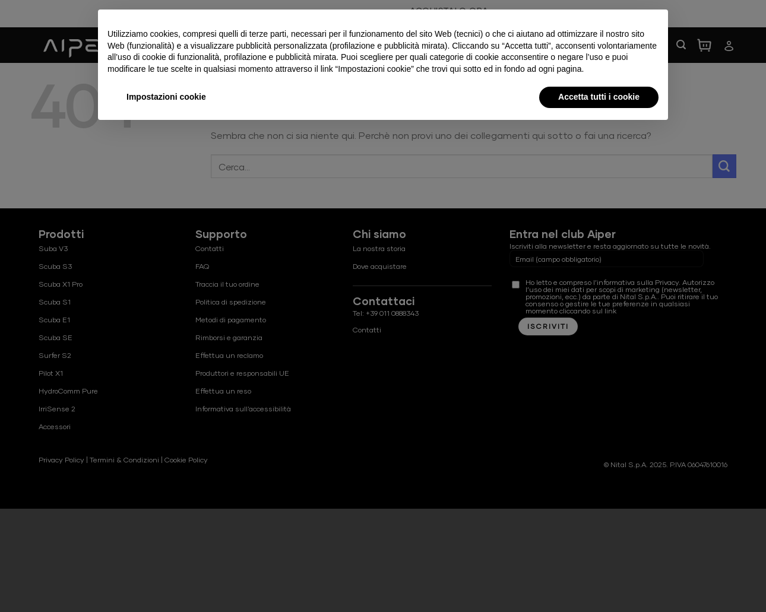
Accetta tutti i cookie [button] (599, 97)
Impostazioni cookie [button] (166, 97)
